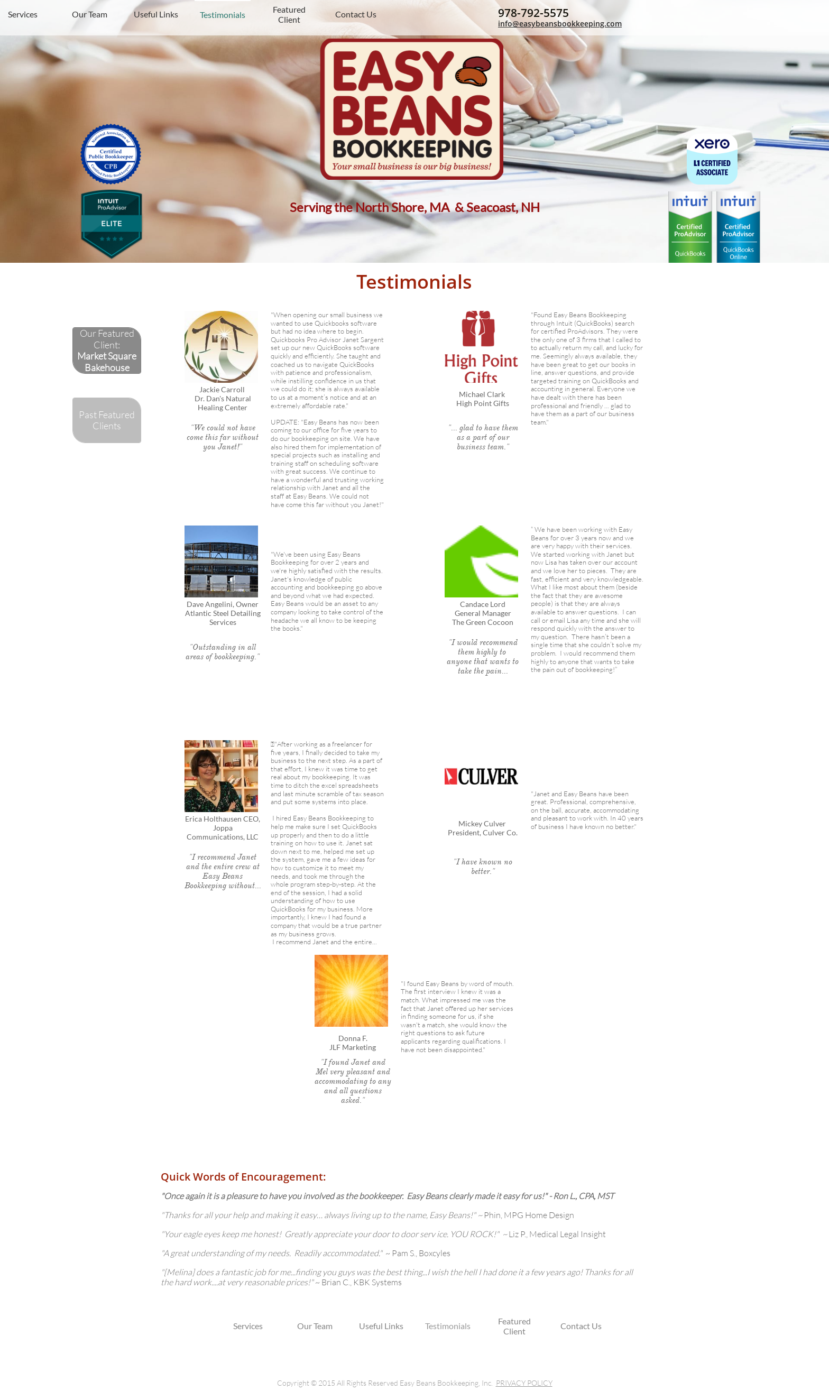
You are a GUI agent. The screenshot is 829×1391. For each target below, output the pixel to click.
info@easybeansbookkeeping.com (560, 24)
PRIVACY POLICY (524, 1382)
